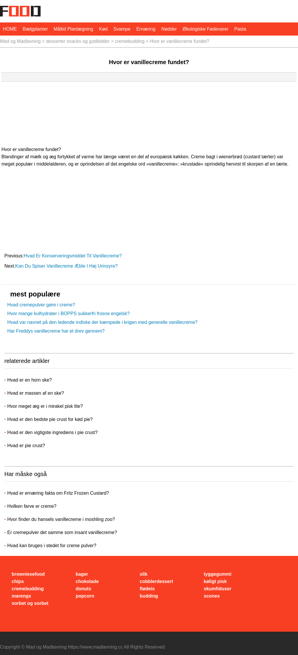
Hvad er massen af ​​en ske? (36, 393)
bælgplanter (35, 29)
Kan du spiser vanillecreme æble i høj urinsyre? (67, 266)
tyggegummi (217, 574)
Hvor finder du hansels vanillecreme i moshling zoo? (61, 519)
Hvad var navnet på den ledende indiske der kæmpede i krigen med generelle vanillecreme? (102, 322)
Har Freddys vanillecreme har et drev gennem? (55, 331)
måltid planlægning (73, 29)
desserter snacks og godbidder (78, 41)
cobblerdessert (156, 581)
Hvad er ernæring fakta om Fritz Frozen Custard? (58, 493)
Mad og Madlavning (20, 41)
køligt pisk (215, 581)
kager (82, 574)
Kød (103, 29)
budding (149, 595)
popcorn (85, 595)
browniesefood (28, 574)
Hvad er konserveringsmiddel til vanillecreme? (73, 255)
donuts (83, 588)
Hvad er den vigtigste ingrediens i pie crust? (53, 432)
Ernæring (145, 29)
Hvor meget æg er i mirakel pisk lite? (45, 406)
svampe (122, 29)
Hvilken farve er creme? (31, 506)
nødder (169, 29)
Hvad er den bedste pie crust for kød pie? (50, 419)
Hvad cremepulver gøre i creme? (41, 304)
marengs (21, 595)
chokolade (87, 581)
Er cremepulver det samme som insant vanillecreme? (62, 532)
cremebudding (129, 41)
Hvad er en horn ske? (30, 379)
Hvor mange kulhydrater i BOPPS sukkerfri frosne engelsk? (68, 313)
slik (144, 574)
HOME (10, 29)
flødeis (147, 588)
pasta (240, 29)
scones (212, 595)
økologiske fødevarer (205, 29)
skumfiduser (217, 588)
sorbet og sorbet (30, 603)
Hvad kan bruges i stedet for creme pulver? (51, 545)
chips (18, 581)
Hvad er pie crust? (26, 445)
